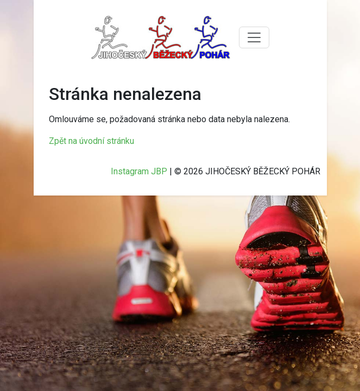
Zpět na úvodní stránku (91, 141)
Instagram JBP (139, 171)
